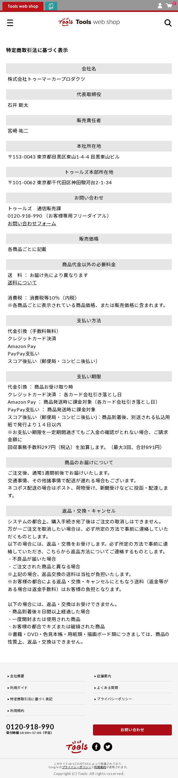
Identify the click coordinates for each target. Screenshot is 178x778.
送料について (22, 282)
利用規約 (17, 711)
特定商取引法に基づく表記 (31, 699)
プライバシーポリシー (114, 699)
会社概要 (17, 676)
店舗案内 (104, 676)
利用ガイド (19, 688)
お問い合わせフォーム (32, 223)
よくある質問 (107, 688)
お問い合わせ (132, 730)
